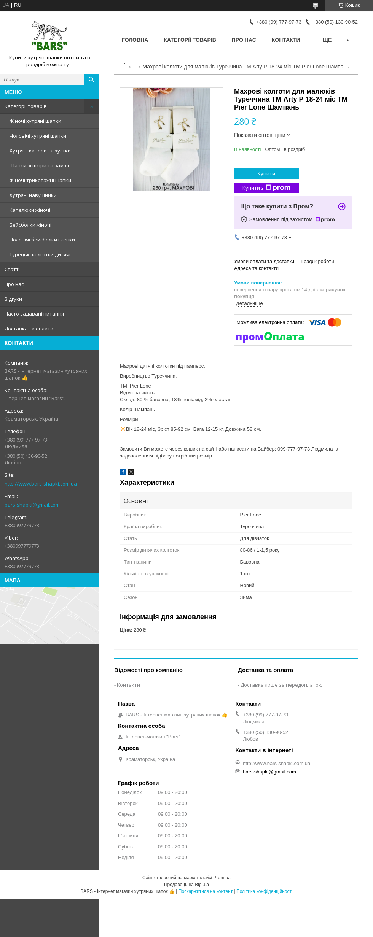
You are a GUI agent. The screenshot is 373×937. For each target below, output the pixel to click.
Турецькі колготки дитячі (40, 254)
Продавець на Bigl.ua (186, 884)
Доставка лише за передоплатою (282, 684)
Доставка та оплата (29, 328)
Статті (12, 269)
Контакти (286, 40)
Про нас (14, 284)
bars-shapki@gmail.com (32, 504)
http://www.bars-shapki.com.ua (41, 483)
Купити (266, 173)
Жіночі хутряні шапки (35, 121)
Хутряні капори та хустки (40, 150)
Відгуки (13, 298)
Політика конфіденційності (264, 891)
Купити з (266, 188)
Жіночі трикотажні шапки (40, 180)
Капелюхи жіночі (30, 209)
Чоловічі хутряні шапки (38, 135)
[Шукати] (91, 79)
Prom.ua (222, 877)
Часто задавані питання (34, 313)
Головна (135, 40)
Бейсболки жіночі (30, 224)
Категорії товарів (26, 106)
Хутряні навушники (33, 195)
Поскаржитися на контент (206, 891)
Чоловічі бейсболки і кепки (42, 239)
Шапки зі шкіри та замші (39, 165)
